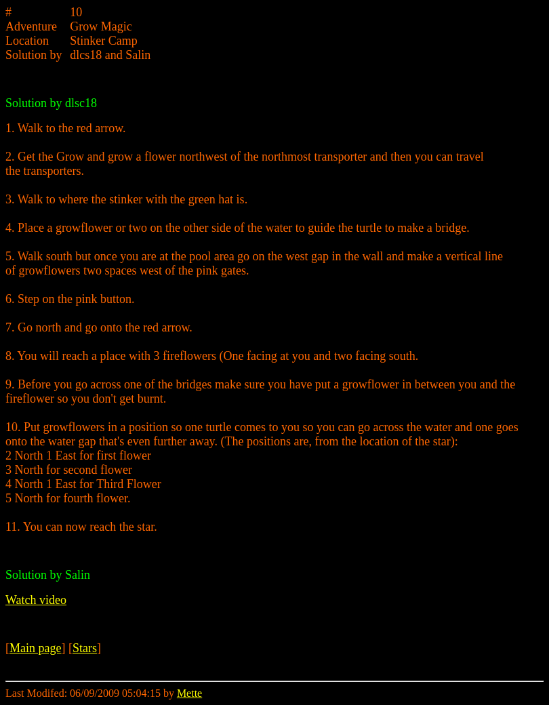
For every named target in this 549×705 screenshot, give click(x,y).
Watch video (35, 600)
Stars (85, 648)
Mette (189, 693)
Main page (35, 648)
